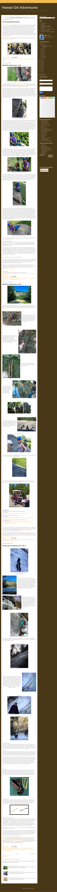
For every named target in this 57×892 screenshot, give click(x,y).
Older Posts (33, 853)
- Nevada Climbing (43, 134)
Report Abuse (42, 74)
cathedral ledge (10, 539)
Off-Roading (42, 24)
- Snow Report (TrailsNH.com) (45, 138)
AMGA (31, 264)
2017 (42, 65)
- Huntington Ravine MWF (44, 123)
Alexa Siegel (13, 848)
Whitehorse (15, 540)
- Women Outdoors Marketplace (45, 140)
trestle (34, 849)
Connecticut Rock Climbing (12, 865)
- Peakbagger (42, 136)
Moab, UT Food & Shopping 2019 (14, 877)
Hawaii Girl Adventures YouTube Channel (47, 31)
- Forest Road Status (44, 122)
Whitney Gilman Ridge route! (29, 121)
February (43, 56)
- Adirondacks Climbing (44, 121)
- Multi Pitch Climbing (44, 131)
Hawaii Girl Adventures (20, 7)
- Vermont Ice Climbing (44, 139)
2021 (42, 59)
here (27, 86)
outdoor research (18, 849)
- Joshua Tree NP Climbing (45, 125)
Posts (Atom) (9, 855)
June (43, 50)
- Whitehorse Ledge (43, 153)
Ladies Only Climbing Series (16, 840)
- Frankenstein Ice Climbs (44, 147)
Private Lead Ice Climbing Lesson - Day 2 (14, 545)
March (43, 55)
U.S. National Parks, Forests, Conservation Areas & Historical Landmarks (45, 26)
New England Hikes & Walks (45, 30)
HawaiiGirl (48, 35)
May (42, 52)
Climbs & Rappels (43, 23)
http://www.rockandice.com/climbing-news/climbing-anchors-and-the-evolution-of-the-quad (17, 517)
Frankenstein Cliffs (5, 849)
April (42, 53)
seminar (3, 60)
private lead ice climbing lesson (27, 849)
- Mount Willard (43, 152)
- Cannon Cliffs (43, 144)
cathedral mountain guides (18, 539)
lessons (27, 539)
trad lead (13, 279)
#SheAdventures (8, 848)
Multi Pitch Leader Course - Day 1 (11, 284)
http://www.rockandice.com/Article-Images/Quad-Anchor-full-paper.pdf (14, 513)
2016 (42, 67)
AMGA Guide (19, 818)
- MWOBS (42, 126)
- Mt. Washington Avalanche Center (46, 130)
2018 (42, 64)
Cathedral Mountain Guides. (10, 268)
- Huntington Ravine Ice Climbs (45, 148)
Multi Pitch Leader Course (6, 279)
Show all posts (26, 17)
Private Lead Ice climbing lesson (12, 827)
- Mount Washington (43, 151)
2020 (42, 61)
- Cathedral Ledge (43, 146)
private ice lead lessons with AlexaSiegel (9, 243)
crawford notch (30, 848)
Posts (41, 169)
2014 (42, 70)
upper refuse (17, 279)
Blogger (33, 888)
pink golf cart (7, 540)
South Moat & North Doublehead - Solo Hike (15, 871)
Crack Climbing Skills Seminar (11, 22)
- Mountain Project (43, 127)
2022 (42, 43)
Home (16, 853)
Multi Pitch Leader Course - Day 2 (11, 65)
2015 (42, 68)
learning (24, 539)
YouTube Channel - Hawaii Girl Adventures (11, 859)
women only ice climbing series (7, 850)
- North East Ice (43, 135)
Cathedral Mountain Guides (20, 84)
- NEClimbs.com (43, 132)
